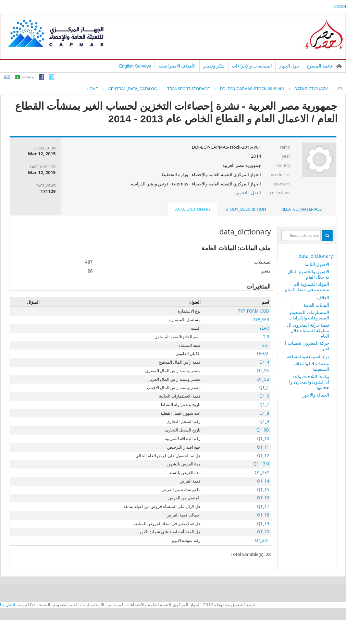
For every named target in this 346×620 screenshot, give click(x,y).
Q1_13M (261, 464)
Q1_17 (263, 506)
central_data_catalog (132, 89)
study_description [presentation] (246, 209)
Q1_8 (264, 413)
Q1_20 (263, 532)
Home (92, 89)
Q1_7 (264, 405)
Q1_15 (263, 490)
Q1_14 (263, 481)
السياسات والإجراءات (252, 66)
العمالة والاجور (315, 395)
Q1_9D (262, 430)
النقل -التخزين (248, 193)
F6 (340, 89)
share (27, 77)
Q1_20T (262, 540)
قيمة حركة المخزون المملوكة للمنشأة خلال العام (308, 330)
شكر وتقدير (214, 66)
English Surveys (135, 66)
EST (265, 345)
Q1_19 (263, 523)
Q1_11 (263, 447)
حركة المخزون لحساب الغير (307, 345)
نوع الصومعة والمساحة (308, 356)
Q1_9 (264, 421)
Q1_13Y (262, 472)
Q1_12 (263, 456)
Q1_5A (263, 371)
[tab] (301, 209)
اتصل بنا (7, 604)
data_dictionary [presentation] (192, 209)
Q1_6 (264, 396)
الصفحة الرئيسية (339, 66)
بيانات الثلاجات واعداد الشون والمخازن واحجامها (309, 382)
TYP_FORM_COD (253, 311)
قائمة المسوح (320, 66)
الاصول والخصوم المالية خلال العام (309, 274)
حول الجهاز (289, 66)
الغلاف (323, 297)
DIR (265, 337)
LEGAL (263, 353)
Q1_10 (263, 438)
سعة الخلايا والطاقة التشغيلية (312, 366)
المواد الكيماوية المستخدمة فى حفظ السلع (307, 286)
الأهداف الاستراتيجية (177, 66)
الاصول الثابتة (317, 264)
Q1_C (264, 387)
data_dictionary (315, 256)
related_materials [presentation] (301, 209)
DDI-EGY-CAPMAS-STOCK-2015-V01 (252, 89)
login (340, 6)
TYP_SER (261, 320)
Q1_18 (263, 515)
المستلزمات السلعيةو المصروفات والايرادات (308, 314)
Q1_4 (264, 362)
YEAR (264, 328)
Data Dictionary (311, 89)
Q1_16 (263, 498)
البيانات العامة (316, 305)
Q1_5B (263, 379)
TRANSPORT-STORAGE (188, 89)
